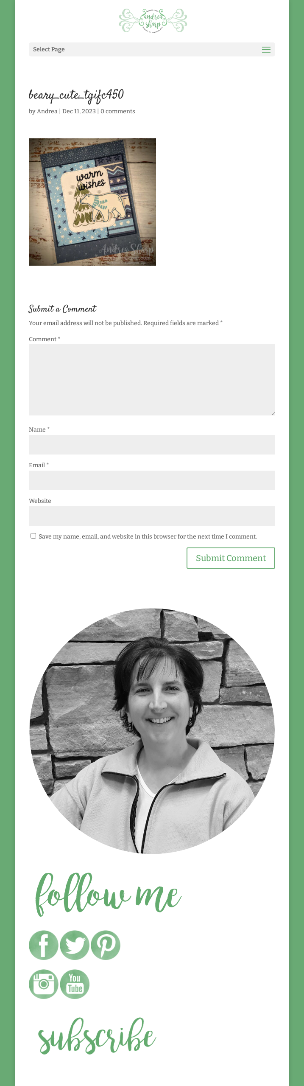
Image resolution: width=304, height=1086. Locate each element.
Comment (45, 339)
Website (40, 501)
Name (39, 429)
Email (39, 465)
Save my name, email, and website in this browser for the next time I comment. (148, 536)
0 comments (117, 111)
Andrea (47, 111)
